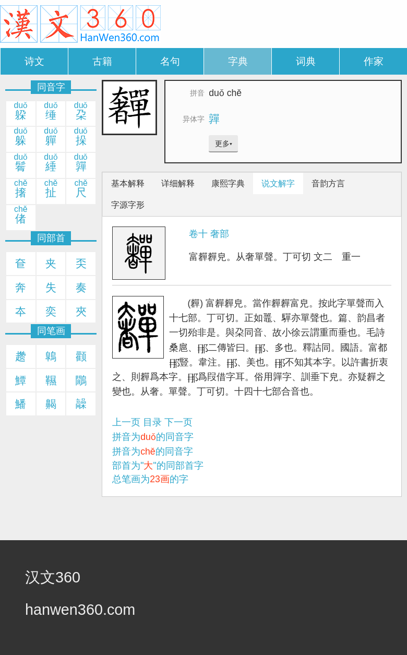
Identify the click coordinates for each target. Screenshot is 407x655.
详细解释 (178, 183)
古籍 (102, 61)
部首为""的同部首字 (158, 465)
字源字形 (128, 204)
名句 (170, 61)
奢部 (219, 234)
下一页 (178, 422)
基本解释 (128, 183)
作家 (374, 61)
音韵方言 (328, 183)
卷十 (198, 234)
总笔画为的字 (150, 479)
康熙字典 (228, 183)
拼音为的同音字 (153, 437)
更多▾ (223, 143)
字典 (238, 61)
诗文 (34, 61)
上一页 (126, 422)
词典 (306, 61)
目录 (152, 422)
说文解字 (278, 183)
